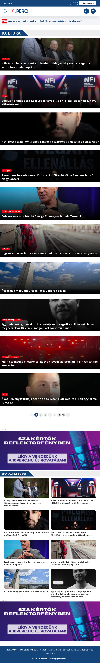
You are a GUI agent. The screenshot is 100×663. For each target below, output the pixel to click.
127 (63, 415)
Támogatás (88, 3)
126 (59, 415)
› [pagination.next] (68, 415)
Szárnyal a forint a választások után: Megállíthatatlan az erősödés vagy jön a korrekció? (45, 21)
